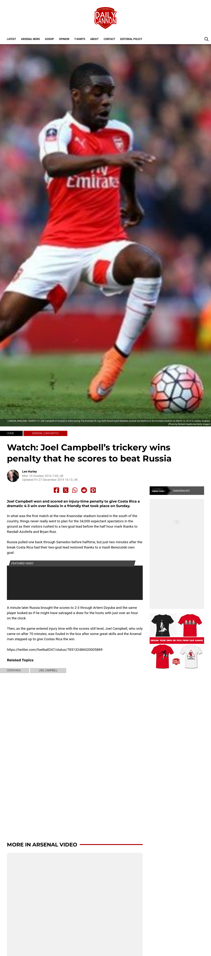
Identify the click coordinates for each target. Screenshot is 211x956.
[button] (206, 39)
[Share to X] (66, 490)
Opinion (64, 39)
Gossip (49, 39)
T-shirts (79, 39)
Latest (11, 39)
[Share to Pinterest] (93, 490)
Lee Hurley (29, 471)
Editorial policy (131, 39)
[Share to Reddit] (84, 490)
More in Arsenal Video (42, 844)
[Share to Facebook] (56, 490)
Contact (109, 39)
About (94, 39)
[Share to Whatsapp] (75, 490)
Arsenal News (30, 39)
